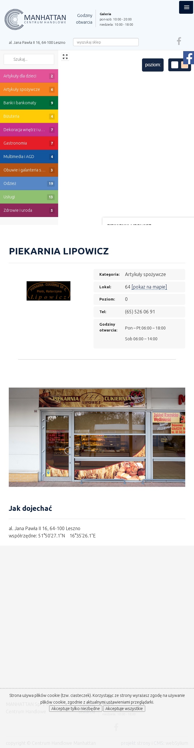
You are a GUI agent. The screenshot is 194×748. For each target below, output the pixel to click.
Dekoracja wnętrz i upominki (29, 130)
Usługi (29, 197)
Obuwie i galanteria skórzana (30, 170)
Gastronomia (29, 143)
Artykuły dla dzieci (29, 76)
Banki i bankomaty (29, 103)
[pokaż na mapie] (149, 286)
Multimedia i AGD (29, 157)
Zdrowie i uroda (29, 211)
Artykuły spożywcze (29, 90)
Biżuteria (29, 116)
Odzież (29, 184)
